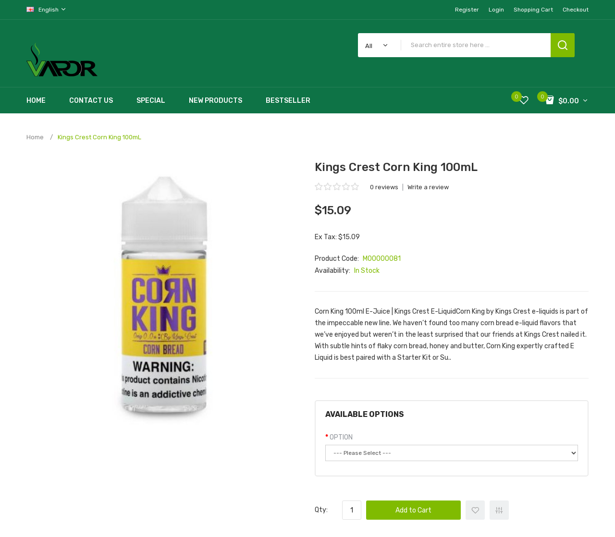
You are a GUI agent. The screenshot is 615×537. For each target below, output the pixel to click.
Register (467, 9)
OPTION (341, 437)
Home (35, 137)
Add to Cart (413, 510)
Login (496, 9)
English (46, 9)
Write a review (428, 187)
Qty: (321, 510)
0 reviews (384, 187)
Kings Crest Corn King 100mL (99, 137)
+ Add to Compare (499, 510)
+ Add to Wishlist (475, 510)
